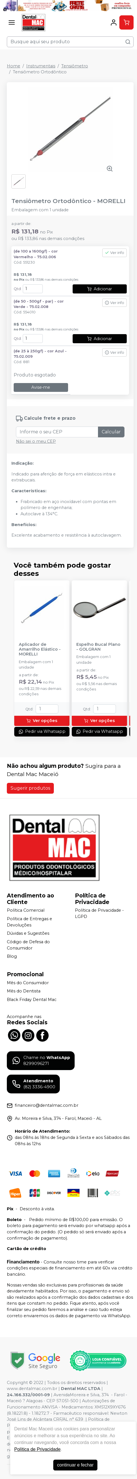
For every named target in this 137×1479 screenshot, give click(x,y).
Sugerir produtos (30, 788)
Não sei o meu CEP (36, 441)
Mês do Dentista (23, 991)
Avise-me (40, 387)
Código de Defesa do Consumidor (28, 945)
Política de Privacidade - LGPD (99, 913)
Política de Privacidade (37, 1449)
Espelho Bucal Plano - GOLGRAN (98, 647)
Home (13, 66)
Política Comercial (25, 910)
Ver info (114, 253)
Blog (12, 956)
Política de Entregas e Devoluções (29, 922)
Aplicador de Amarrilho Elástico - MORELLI (40, 649)
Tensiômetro (74, 66)
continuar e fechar (75, 1465)
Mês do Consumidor (28, 982)
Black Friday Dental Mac (31, 999)
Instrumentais (40, 66)
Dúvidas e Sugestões (28, 933)
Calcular (111, 432)
